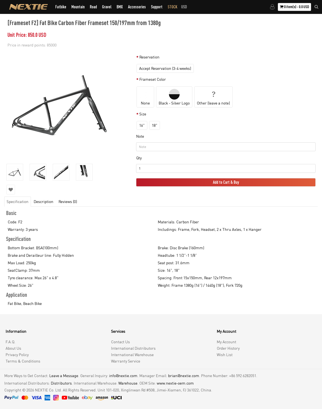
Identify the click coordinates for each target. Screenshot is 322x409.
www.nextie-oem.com (175, 383)
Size (142, 114)
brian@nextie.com (183, 375)
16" (142, 125)
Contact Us (120, 341)
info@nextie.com (123, 375)
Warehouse (127, 383)
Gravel (106, 6)
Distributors (61, 383)
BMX (120, 6)
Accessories (137, 6)
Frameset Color (152, 79)
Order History (228, 348)
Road (93, 6)
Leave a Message (63, 375)
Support (157, 6)
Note (140, 136)
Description (43, 201)
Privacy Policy (17, 354)
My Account (226, 341)
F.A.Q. (10, 341)
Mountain (78, 6)
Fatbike (60, 6)
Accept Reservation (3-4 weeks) (165, 68)
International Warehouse (132, 354)
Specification (18, 201)
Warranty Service (125, 361)
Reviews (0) (68, 201)
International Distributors (133, 348)
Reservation (149, 57)
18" (154, 125)
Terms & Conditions (23, 361)
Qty (139, 157)
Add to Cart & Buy (226, 182)
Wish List (225, 354)
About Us (13, 348)
